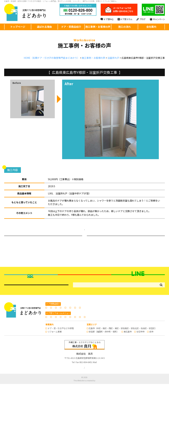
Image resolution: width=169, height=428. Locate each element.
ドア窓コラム (125, 19)
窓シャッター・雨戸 (150, 345)
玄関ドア (52, 345)
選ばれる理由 (44, 26)
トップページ (17, 26)
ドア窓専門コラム (144, 357)
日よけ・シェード (56, 348)
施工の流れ (124, 26)
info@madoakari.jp (103, 406)
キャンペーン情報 (74, 360)
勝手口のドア (81, 345)
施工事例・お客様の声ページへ (84, 232)
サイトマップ (96, 411)
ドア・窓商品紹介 (71, 26)
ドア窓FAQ (106, 19)
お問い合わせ (93, 360)
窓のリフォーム (129, 345)
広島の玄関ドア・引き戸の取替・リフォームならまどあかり (88, 421)
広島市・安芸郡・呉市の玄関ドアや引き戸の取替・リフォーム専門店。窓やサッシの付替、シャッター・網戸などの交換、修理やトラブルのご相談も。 (61, 1)
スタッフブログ (55, 360)
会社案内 (151, 26)
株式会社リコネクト (95, 424)
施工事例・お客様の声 (97, 26)
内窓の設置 (112, 345)
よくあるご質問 (111, 357)
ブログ (140, 19)
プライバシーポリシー (77, 411)
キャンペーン (157, 19)
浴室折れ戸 (14, 66)
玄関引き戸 (65, 345)
